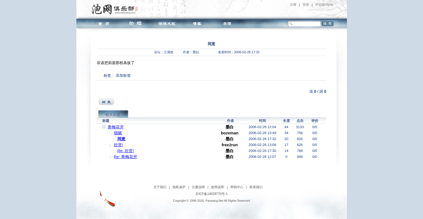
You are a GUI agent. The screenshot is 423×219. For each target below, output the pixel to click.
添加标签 (123, 75)
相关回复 (112, 114)
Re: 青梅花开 (126, 156)
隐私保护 (179, 187)
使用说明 (217, 187)
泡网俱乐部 (116, 9)
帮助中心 (236, 187)
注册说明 (198, 187)
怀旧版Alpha (324, 4)
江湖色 (168, 52)
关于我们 (159, 187)
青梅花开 (116, 127)
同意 (121, 139)
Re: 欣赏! (125, 150)
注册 (293, 4)
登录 (306, 4)
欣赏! (118, 144)
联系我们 (256, 187)
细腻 (118, 133)
